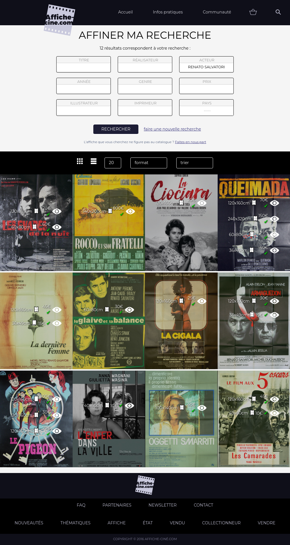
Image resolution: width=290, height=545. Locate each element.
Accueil (125, 12)
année (84, 86)
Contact (203, 505)
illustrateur (84, 107)
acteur (206, 64)
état (148, 522)
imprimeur (145, 107)
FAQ (81, 505)
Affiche (117, 522)
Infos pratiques (168, 12)
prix (206, 86)
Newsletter (162, 505)
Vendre (266, 522)
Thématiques (75, 522)
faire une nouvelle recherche (172, 129)
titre (84, 64)
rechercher (115, 129)
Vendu (177, 522)
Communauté (217, 12)
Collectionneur (221, 522)
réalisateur (145, 64)
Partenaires (117, 505)
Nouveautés (29, 522)
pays (206, 108)
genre (145, 86)
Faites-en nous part (190, 142)
